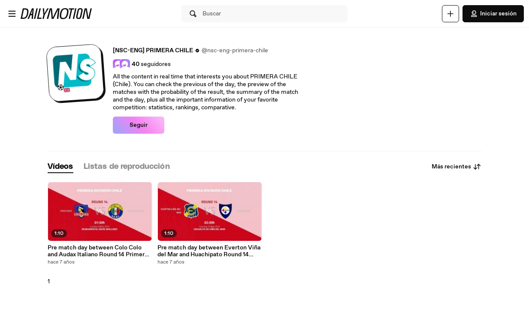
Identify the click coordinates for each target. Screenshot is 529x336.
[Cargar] (450, 13)
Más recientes (456, 166)
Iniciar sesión (493, 13)
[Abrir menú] (12, 13)
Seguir (139, 125)
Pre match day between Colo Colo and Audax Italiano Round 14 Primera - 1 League (99, 251)
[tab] (60, 167)
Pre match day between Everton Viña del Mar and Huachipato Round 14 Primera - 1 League (208, 251)
